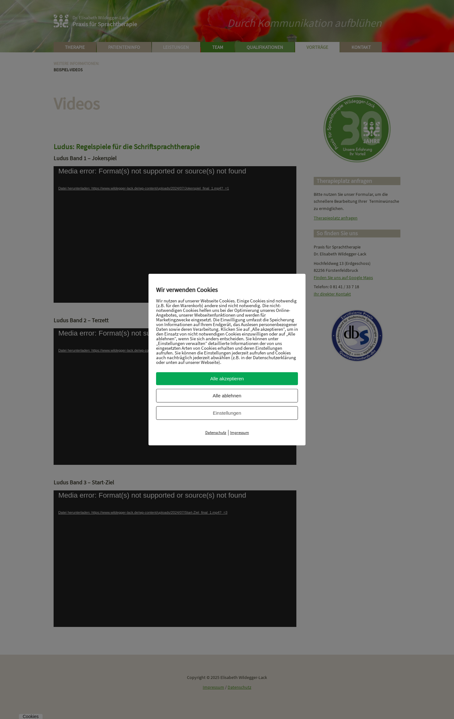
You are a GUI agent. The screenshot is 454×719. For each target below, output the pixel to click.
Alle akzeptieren (227, 378)
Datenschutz (215, 432)
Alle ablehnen (227, 395)
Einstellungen (227, 413)
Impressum (239, 432)
